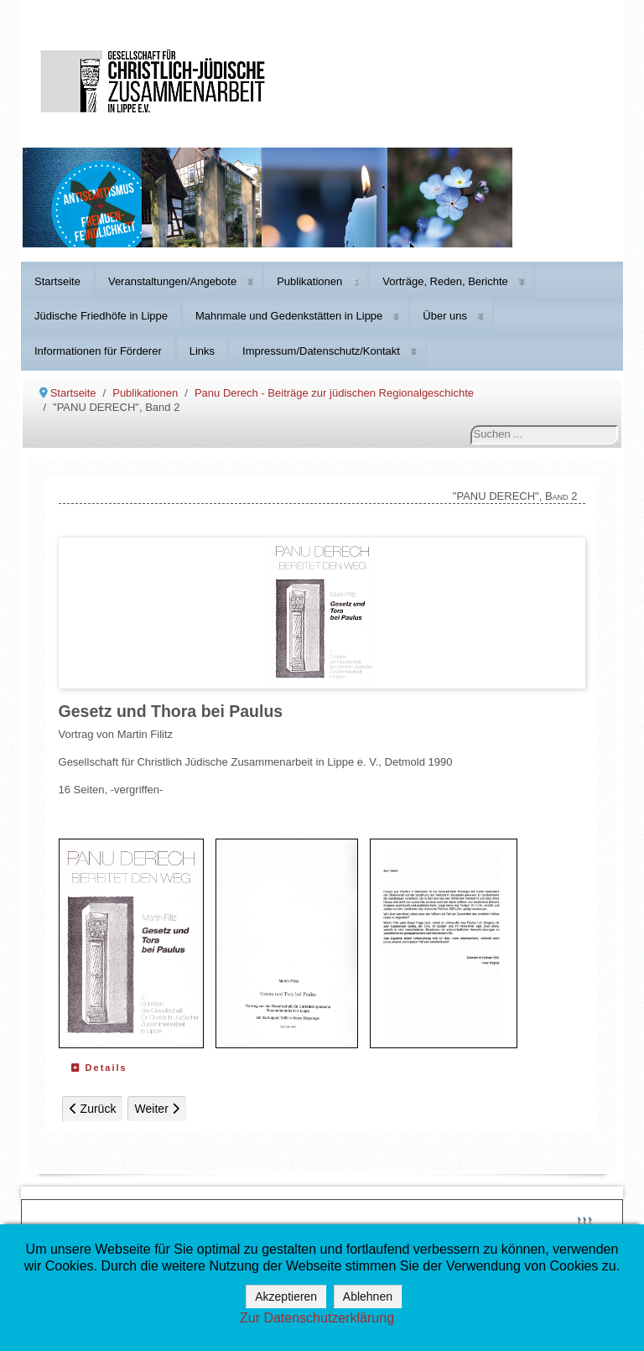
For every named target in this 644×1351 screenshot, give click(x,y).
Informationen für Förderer (98, 351)
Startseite (57, 281)
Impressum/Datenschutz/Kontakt (321, 351)
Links (202, 351)
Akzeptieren (286, 1296)
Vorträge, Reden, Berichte (445, 281)
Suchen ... (470, 425)
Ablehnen (367, 1296)
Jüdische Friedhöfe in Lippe (101, 315)
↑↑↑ (584, 1219)
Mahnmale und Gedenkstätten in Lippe (288, 315)
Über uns (445, 315)
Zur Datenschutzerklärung (317, 1318)
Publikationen (309, 281)
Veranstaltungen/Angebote (172, 281)
